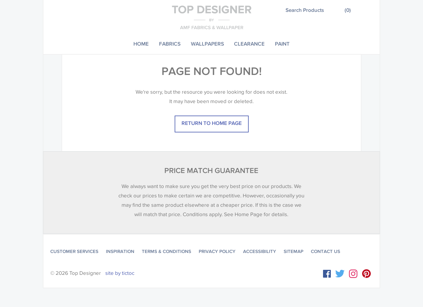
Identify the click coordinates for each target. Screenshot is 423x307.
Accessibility (259, 251)
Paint (282, 44)
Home (141, 44)
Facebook (327, 274)
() (348, 10)
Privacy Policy (217, 251)
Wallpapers (207, 44)
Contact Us (325, 251)
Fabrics (170, 44)
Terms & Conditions (166, 251)
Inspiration (120, 251)
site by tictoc (119, 273)
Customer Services (74, 251)
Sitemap (293, 251)
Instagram (353, 274)
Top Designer (211, 17)
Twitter (340, 273)
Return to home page (212, 123)
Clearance (249, 44)
